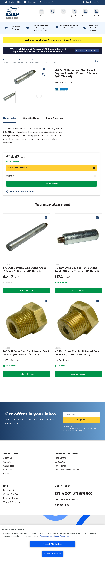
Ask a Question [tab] (54, 118)
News (6, 473)
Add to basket (51, 183)
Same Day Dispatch (69, 26)
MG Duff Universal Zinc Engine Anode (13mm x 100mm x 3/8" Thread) (24, 269)
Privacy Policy (67, 431)
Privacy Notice (68, 426)
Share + (98, 61)
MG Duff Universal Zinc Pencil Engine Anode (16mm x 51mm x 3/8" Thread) (77, 269)
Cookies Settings (52, 553)
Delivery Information (12, 490)
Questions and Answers (20, 191)
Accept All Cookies (52, 544)
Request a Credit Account (67, 469)
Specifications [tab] (31, 118)
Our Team (7, 469)
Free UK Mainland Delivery (40, 28)
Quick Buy (74, 13)
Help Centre (60, 457)
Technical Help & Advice (93, 28)
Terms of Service (79, 431)
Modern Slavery (10, 498)
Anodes (14, 60)
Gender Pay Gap (11, 494)
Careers (7, 461)
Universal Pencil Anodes (28, 60)
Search (52, 13)
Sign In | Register (91, 2)
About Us (7, 457)
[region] (52, 543)
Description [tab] (9, 118)
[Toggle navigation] (41, 13)
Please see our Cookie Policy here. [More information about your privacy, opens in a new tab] (55, 536)
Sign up (81, 419)
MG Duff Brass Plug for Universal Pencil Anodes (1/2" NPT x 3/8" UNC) (78, 353)
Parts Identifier (61, 465)
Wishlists (85, 13)
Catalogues (8, 465)
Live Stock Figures (15, 27)
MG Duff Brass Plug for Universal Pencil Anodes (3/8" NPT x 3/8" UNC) (26, 353)
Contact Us (60, 461)
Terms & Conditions (12, 502)
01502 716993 (73, 493)
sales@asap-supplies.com (67, 499)
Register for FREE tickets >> (87, 50)
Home (5, 60)
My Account (63, 13)
